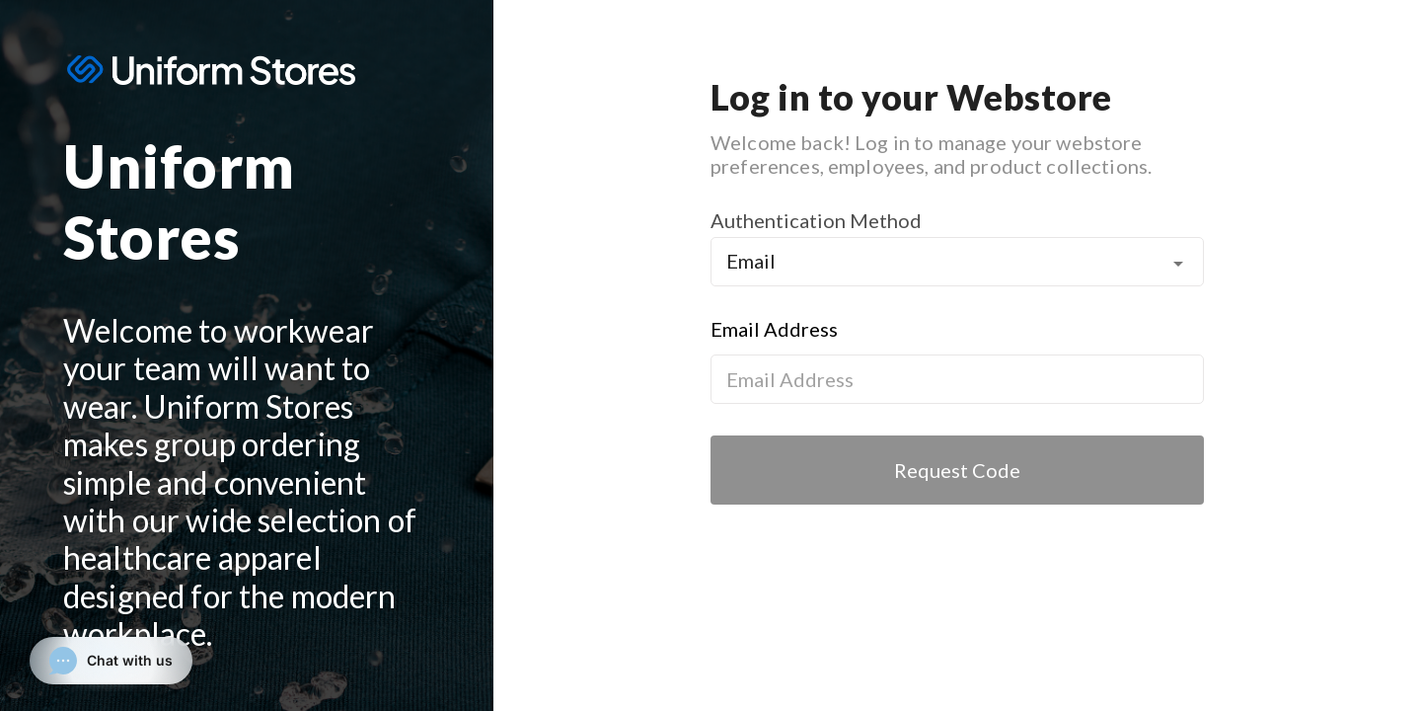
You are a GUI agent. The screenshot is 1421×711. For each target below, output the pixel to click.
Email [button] (751, 261)
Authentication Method (816, 220)
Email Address (774, 329)
